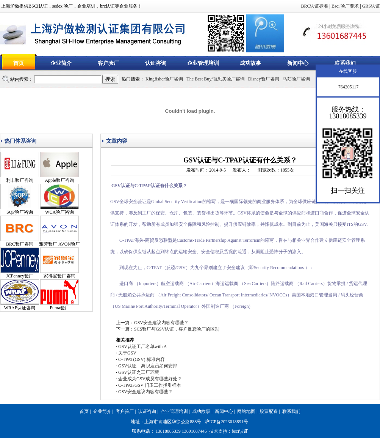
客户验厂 (108, 63)
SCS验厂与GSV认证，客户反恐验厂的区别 (176, 329)
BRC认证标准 (314, 6)
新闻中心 (297, 63)
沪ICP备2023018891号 (226, 421)
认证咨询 (155, 63)
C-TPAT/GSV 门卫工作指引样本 (149, 385)
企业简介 (61, 63)
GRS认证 (371, 6)
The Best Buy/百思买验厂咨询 (215, 79)
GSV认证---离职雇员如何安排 (147, 366)
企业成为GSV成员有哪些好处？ (150, 378)
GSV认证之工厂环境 (138, 372)
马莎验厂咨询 (296, 79)
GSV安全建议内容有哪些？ (161, 322)
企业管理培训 (203, 63)
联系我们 (345, 63)
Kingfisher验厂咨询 (164, 79)
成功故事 (250, 63)
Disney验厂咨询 (263, 79)
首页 (18, 63)
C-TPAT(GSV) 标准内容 (141, 359)
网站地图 (246, 411)
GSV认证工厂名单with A (142, 346)
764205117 (348, 87)
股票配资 (269, 411)
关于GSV (127, 353)
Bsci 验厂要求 (345, 6)
